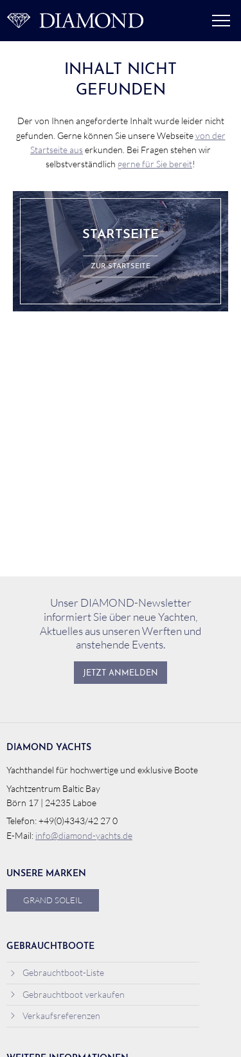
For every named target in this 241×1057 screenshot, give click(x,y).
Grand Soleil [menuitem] (52, 900)
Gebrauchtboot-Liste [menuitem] (57, 972)
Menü (221, 20)
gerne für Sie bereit (155, 163)
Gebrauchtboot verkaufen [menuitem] (67, 994)
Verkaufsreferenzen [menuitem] (55, 1015)
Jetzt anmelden (120, 673)
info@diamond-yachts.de (83, 835)
